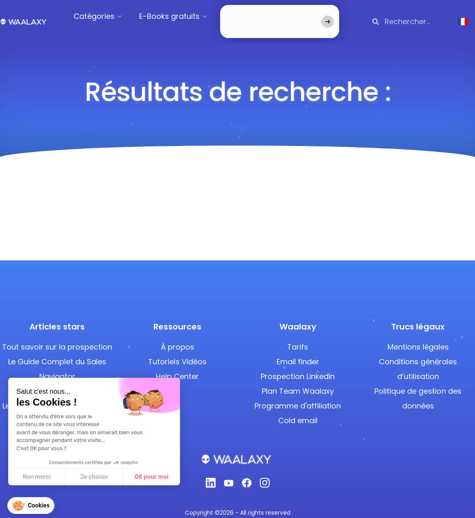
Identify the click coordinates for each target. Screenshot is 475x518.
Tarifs (297, 337)
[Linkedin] (211, 475)
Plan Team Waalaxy (298, 381)
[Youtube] (229, 474)
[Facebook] (247, 474)
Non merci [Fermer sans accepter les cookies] (36, 476)
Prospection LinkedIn (298, 366)
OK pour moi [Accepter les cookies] (151, 476)
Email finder (298, 351)
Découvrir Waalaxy (267, 16)
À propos (177, 337)
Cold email (297, 410)
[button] (30, 505)
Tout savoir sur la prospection (57, 337)
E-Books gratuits (180, 16)
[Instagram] (265, 475)
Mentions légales (418, 337)
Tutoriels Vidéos (177, 351)
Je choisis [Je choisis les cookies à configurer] (94, 476)
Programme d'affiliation (297, 395)
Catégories (104, 16)
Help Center (177, 366)
